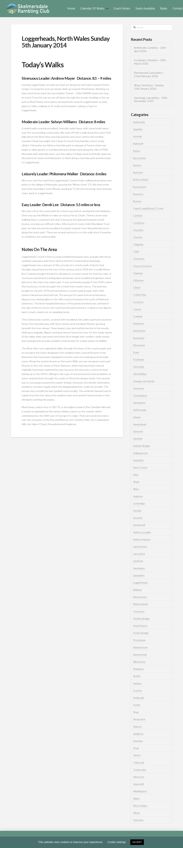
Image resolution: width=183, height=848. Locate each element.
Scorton (137, 690)
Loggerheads (140, 582)
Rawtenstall (140, 654)
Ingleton (138, 496)
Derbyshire (139, 330)
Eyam (136, 352)
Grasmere (138, 388)
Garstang (138, 366)
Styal (136, 748)
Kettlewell (139, 524)
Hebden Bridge (141, 445)
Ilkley (136, 488)
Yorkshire (138, 820)
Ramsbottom (140, 647)
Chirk (136, 251)
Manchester (140, 596)
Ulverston (138, 776)
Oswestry (138, 611)
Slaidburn (138, 733)
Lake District (140, 546)
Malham (137, 589)
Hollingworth (140, 453)
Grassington (140, 395)
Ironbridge (139, 503)
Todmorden (139, 769)
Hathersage (139, 409)
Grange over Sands (143, 381)
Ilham (136, 481)
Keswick (138, 517)
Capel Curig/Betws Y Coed (148, 208)
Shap (136, 712)
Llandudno (139, 568)
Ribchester (139, 661)
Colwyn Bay (139, 294)
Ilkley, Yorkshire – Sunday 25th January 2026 (149, 87)
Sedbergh (138, 697)
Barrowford (139, 158)
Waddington (140, 791)
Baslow (137, 165)
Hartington (139, 402)
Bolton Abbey (141, 179)
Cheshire (138, 230)
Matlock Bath (140, 604)
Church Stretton (142, 266)
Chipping (138, 244)
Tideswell (138, 762)
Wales (136, 798)
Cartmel (137, 215)
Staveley (138, 740)
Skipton (137, 726)
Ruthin (137, 676)
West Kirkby (140, 805)
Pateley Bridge (141, 618)
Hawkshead (139, 424)
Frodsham (138, 359)
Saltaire (137, 683)
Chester (137, 237)
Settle (136, 704)
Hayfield (137, 438)
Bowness (138, 194)
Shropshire (139, 719)
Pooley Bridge (141, 632)
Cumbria (137, 316)
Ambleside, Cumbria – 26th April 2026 (150, 49)
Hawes (137, 417)
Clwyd (136, 287)
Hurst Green (140, 467)
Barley (136, 150)
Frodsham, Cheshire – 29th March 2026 (150, 62)
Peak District (140, 625)
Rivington (138, 668)
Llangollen (138, 575)
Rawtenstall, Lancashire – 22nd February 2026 (149, 74)
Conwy (137, 309)
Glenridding (139, 373)
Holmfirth (138, 460)
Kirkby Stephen (141, 539)
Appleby (137, 129)
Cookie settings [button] (116, 842)
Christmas (139, 258)
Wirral (136, 812)
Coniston (138, 301)
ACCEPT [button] (137, 842)
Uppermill (138, 784)
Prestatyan (139, 640)
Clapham (138, 273)
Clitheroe (138, 280)
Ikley (136, 474)
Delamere (138, 323)
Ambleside (139, 122)
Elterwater (139, 345)
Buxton (137, 201)
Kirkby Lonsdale (142, 532)
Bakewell (138, 143)
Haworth (138, 431)
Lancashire (139, 553)
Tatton (137, 755)
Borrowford (139, 186)
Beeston (138, 172)
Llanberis (138, 560)
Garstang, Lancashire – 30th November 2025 (150, 99)
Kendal (137, 510)
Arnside (137, 136)
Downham (138, 337)
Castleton (138, 222)
